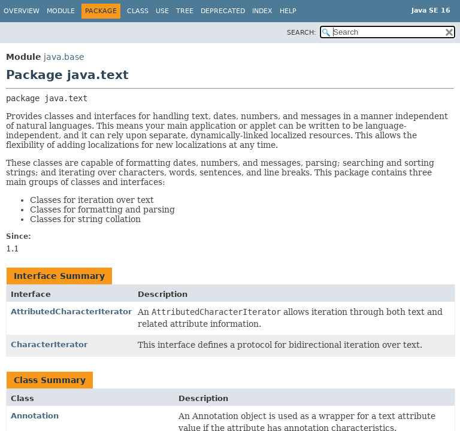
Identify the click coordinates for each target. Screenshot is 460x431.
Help (288, 11)
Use (162, 11)
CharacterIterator (49, 344)
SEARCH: (301, 33)
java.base (64, 57)
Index (262, 11)
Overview (22, 11)
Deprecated (223, 11)
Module (61, 11)
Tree (184, 11)
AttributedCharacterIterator (71, 311)
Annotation (35, 415)
